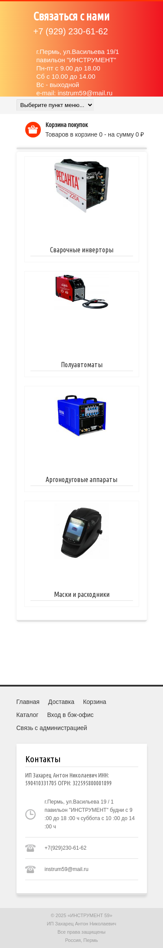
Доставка (61, 701)
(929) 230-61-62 (70, 31)
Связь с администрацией (52, 727)
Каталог (28, 714)
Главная (28, 701)
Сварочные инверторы (81, 250)
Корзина (94, 701)
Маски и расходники (82, 594)
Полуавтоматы (82, 364)
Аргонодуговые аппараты (81, 479)
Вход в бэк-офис (70, 714)
